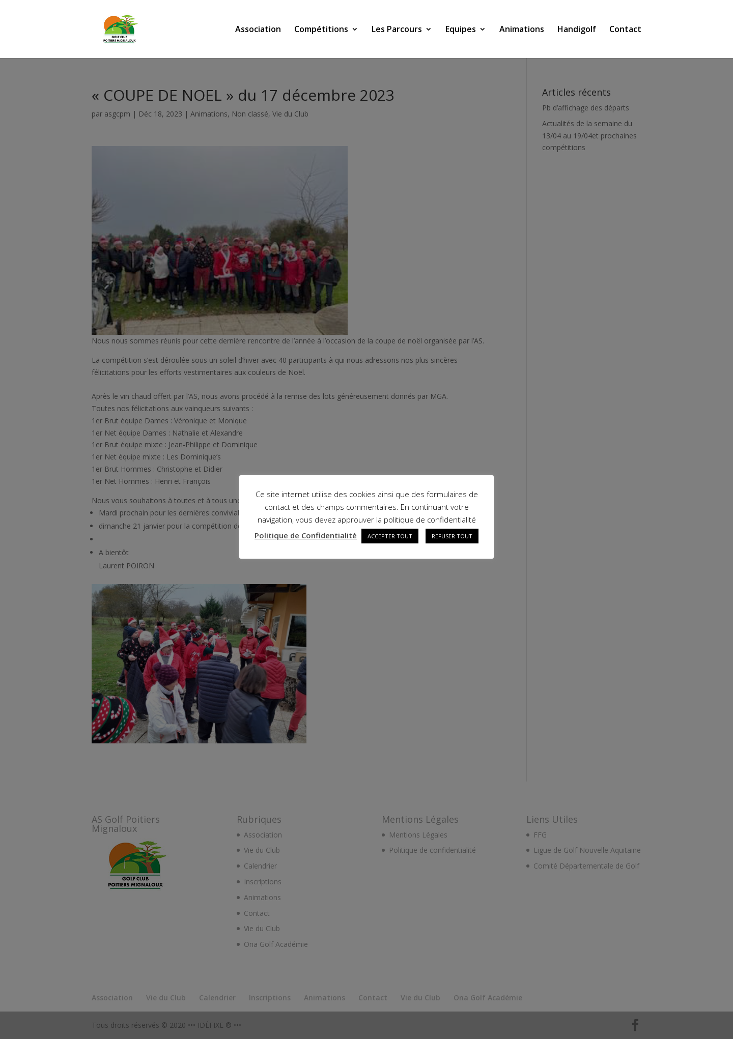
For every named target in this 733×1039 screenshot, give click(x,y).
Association (258, 30)
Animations (521, 30)
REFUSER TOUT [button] (452, 536)
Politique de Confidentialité (306, 535)
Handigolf (576, 30)
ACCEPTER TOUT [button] (390, 536)
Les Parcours (397, 30)
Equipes (460, 30)
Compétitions (321, 30)
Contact (625, 30)
